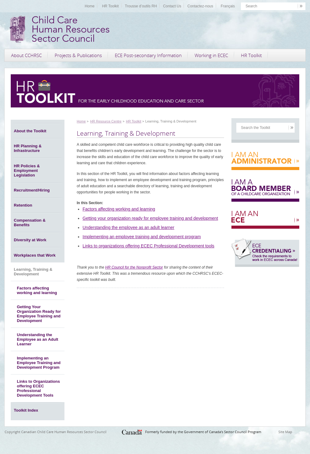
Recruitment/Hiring (32, 190)
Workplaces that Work (35, 255)
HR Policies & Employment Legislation (27, 170)
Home (90, 6)
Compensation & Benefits (29, 222)
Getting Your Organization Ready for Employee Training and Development (39, 314)
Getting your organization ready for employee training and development (150, 218)
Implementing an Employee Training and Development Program (38, 363)
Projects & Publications (78, 55)
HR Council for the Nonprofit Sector (134, 267)
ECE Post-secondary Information (148, 55)
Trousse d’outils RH (141, 6)
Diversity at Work (30, 240)
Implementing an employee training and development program (142, 236)
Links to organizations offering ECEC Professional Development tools (148, 245)
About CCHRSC (26, 55)
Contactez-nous (200, 6)
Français (228, 6)
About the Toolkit (30, 131)
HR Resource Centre (106, 121)
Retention (23, 205)
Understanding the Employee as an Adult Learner (37, 339)
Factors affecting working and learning (37, 290)
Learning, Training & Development (33, 271)
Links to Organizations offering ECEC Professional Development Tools (38, 388)
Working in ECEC (211, 55)
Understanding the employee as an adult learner (128, 227)
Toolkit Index (26, 410)
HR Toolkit (110, 6)
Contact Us (172, 6)
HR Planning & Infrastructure (27, 148)
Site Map (285, 431)
